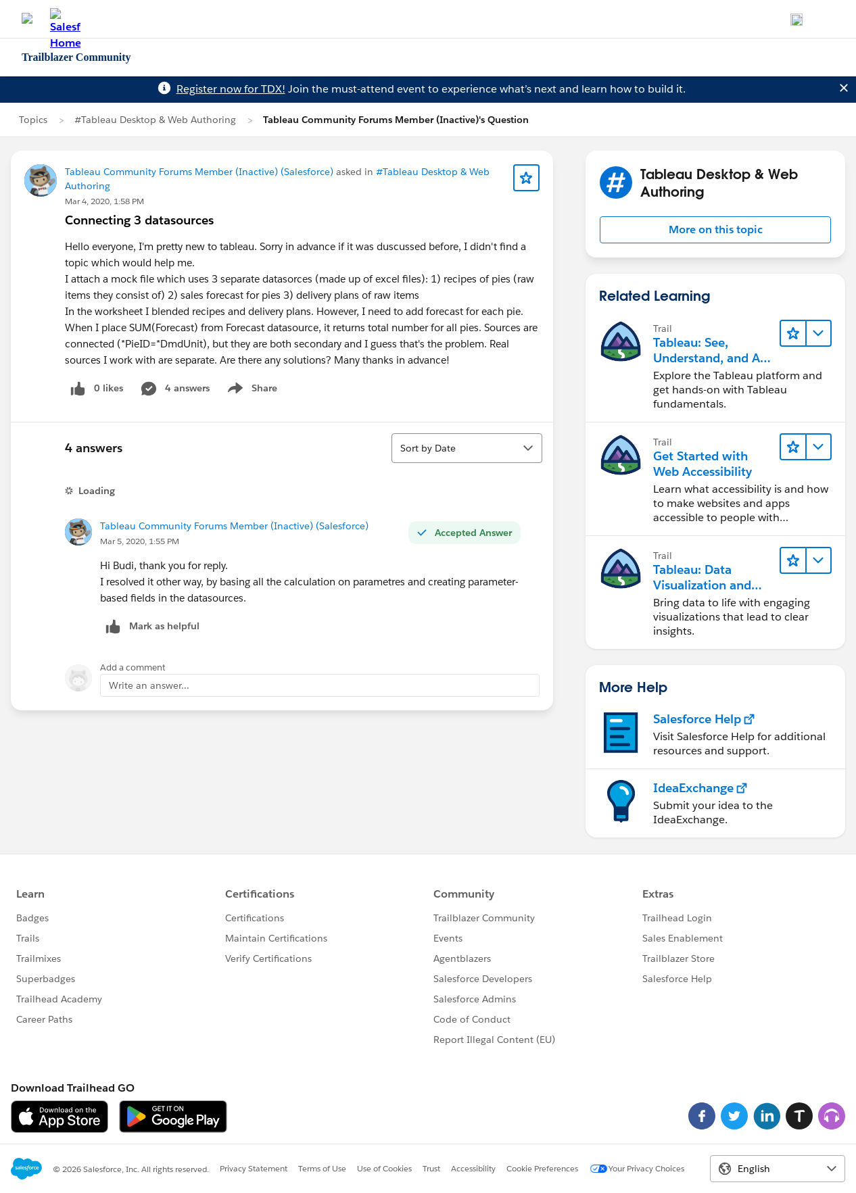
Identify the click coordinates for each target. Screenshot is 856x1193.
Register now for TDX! (230, 89)
